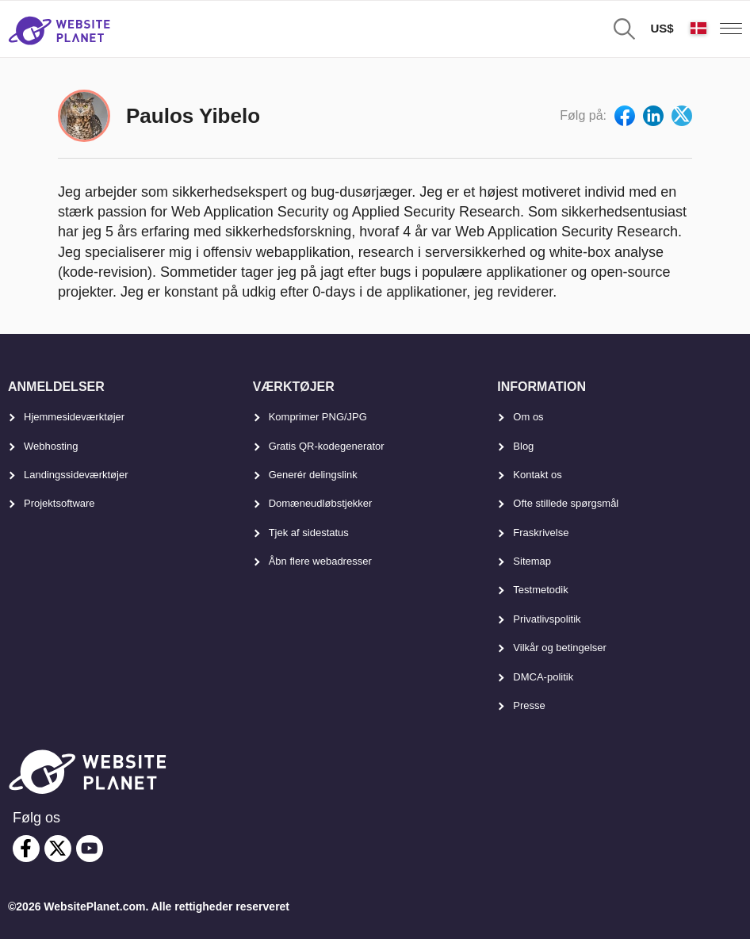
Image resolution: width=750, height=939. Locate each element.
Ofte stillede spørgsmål (565, 503)
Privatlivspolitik (546, 619)
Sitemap (532, 561)
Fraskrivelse (540, 532)
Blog (523, 446)
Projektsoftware (59, 503)
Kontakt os (537, 475)
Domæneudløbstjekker (321, 503)
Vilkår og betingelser (560, 647)
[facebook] (26, 848)
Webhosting (51, 446)
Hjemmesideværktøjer (74, 417)
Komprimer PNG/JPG (318, 417)
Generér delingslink (313, 475)
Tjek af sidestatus (309, 532)
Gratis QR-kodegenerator (327, 446)
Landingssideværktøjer (76, 475)
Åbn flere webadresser (320, 561)
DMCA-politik (543, 677)
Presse (529, 705)
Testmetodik (540, 590)
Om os (528, 417)
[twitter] (57, 848)
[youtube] (89, 848)
